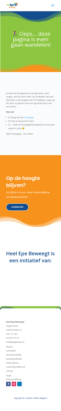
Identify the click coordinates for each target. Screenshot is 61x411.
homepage (29, 117)
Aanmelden (17, 207)
